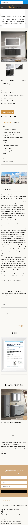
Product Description (6, 122)
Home (3, 19)
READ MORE (3, 453)
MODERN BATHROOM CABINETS (18, 19)
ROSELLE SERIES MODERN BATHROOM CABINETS (13, 21)
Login (19, 523)
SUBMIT (21, 326)
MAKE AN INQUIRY (8, 112)
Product (7, 19)
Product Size (16, 122)
